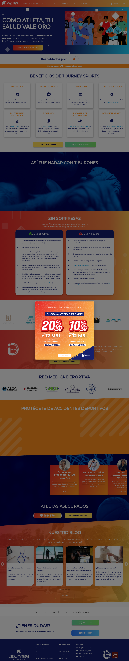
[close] (38, 304)
